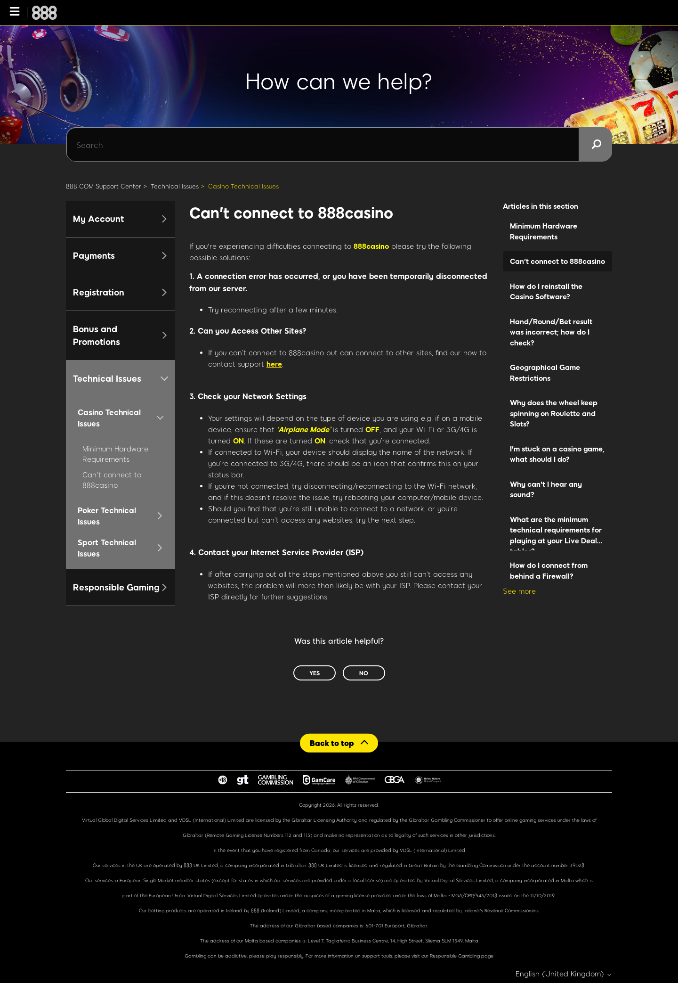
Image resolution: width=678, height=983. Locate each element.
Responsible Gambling (455, 955)
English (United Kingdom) (564, 974)
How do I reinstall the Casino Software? (546, 291)
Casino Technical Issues (243, 186)
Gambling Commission (482, 865)
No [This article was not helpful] (363, 673)
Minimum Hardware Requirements (543, 231)
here (274, 364)
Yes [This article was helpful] (314, 673)
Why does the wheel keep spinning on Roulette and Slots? (553, 413)
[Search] (339, 145)
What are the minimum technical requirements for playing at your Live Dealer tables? (557, 533)
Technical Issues (175, 186)
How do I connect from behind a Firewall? (549, 570)
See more (519, 591)
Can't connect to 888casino (557, 261)
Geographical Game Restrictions (545, 372)
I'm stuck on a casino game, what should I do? (557, 454)
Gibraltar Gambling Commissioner (447, 820)
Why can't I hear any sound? (546, 489)
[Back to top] (339, 743)
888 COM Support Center (103, 186)
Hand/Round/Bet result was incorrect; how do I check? (551, 332)
